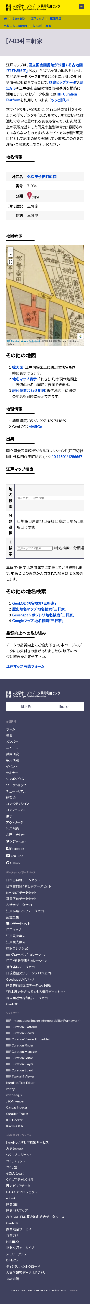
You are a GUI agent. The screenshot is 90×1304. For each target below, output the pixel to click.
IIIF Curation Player (19, 1064)
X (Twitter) (16, 841)
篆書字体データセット (21, 898)
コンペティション (17, 804)
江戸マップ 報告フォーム (25, 666)
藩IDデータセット (18, 923)
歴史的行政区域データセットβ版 (28, 985)
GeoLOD (12, 1004)
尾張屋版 (55, 18)
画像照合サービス (18, 1229)
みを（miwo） (14, 1149)
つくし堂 (11, 1167)
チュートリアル (16, 791)
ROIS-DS (62, 1290)
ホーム (10, 729)
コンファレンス (16, 810)
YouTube (14, 856)
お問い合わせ (15, 835)
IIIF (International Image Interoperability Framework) (43, 1020)
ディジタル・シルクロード (23, 1266)
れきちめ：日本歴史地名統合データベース (35, 1217)
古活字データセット (19, 905)
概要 (9, 735)
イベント (11, 766)
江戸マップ (37, 18)
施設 (24, 521)
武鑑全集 (12, 917)
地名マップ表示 (24, 379)
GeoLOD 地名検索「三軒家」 (34, 603)
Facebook (15, 848)
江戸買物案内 (16, 936)
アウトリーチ (14, 822)
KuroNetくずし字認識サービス (27, 1142)
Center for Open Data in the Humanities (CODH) (33, 1290)
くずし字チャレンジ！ (20, 1179)
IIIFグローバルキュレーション (26, 954)
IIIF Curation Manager (21, 1051)
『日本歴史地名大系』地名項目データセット (36, 992)
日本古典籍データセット (23, 880)
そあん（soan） (15, 1173)
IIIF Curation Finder (19, 1045)
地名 (73, 521)
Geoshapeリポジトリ (20, 979)
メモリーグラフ (16, 1254)
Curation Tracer (17, 1113)
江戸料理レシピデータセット (25, 911)
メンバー (12, 742)
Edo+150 (18, 18)
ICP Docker (14, 1120)
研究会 (11, 797)
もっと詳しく (60, 100)
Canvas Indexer (16, 1107)
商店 (62, 521)
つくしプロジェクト (19, 1155)
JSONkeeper (15, 1101)
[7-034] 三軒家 (42, 26)
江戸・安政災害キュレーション (26, 961)
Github (13, 863)
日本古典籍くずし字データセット (28, 886)
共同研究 (12, 754)
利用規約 (12, 828)
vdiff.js (10, 1089)
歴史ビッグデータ (62, 82)
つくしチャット (15, 1161)
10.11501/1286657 (66, 456)
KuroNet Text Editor (20, 1082)
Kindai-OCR (14, 1126)
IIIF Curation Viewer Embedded (23, 341)
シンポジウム (15, 779)
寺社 (50, 521)
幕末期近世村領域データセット (27, 998)
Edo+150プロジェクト (21, 1192)
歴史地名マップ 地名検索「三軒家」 (39, 609)
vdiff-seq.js (14, 1095)
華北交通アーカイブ (20, 1248)
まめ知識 (12, 1279)
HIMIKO (12, 1241)
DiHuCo (12, 1260)
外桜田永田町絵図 (15, 26)
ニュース (12, 748)
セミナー (12, 773)
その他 (29, 527)
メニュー (81, 6)
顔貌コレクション (18, 948)
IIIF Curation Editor (19, 1058)
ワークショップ (16, 785)
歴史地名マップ (17, 1210)
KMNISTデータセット (21, 892)
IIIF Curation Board (19, 1070)
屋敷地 (37, 521)
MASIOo (35, 426)
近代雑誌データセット (21, 967)
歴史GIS (12, 1204)
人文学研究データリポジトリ (26, 1272)
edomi (10, 1198)
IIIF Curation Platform (21, 1027)
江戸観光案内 (16, 942)
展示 (9, 816)
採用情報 (12, 760)
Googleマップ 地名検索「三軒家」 (38, 620)
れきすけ (12, 1235)
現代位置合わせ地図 (28, 390)
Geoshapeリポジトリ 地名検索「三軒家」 (43, 615)
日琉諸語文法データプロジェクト (29, 973)
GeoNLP (12, 1223)
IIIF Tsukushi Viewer (20, 1076)
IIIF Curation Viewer (20, 1033)
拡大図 (17, 367)
